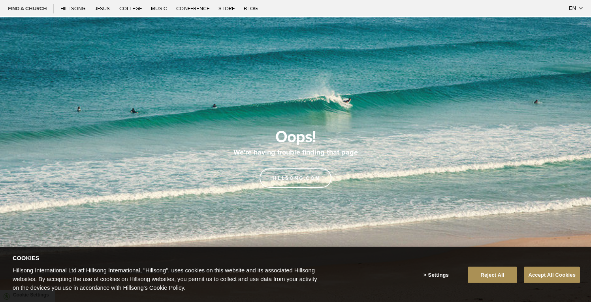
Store (227, 8)
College (131, 8)
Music (159, 8)
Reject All (492, 276)
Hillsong (73, 8)
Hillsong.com (295, 178)
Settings (438, 276)
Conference (193, 8)
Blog (251, 8)
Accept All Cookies (552, 276)
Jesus (103, 8)
